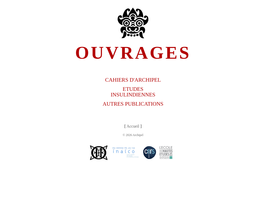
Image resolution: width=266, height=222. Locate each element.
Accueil (133, 126)
